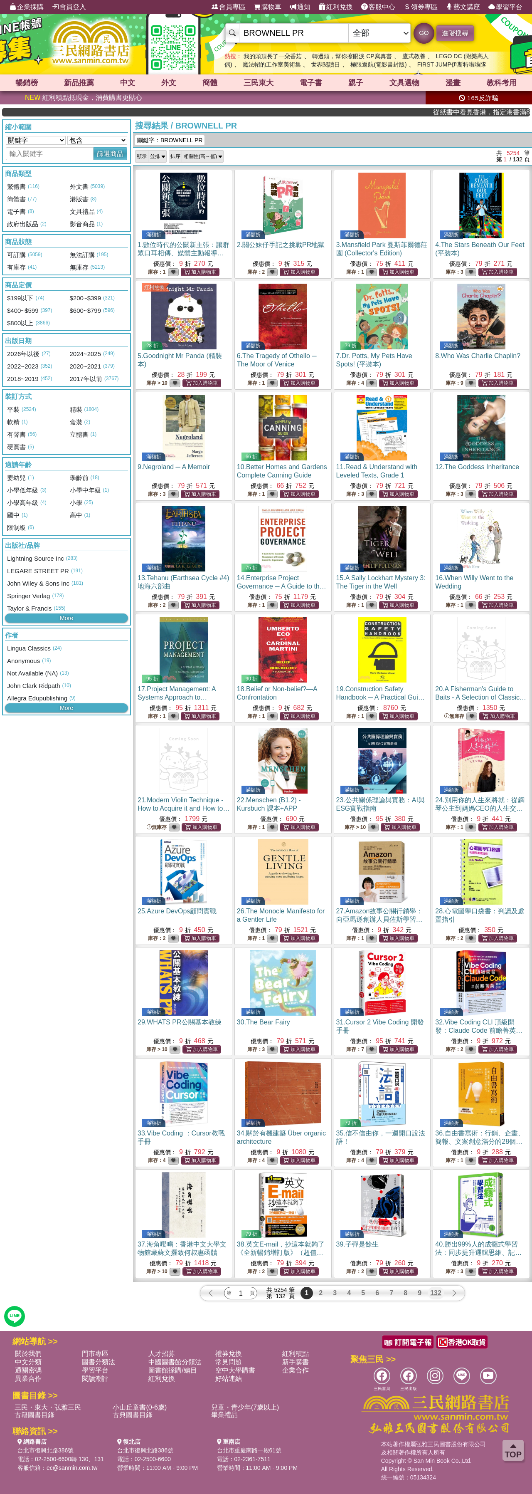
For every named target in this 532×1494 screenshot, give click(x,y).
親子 (355, 83)
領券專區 (421, 7)
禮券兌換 (228, 1353)
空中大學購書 (235, 1370)
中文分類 (28, 1361)
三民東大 (258, 83)
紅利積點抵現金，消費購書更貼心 (83, 97)
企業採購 (27, 7)
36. (479, 1141)
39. (357, 1244)
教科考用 (502, 83)
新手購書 (295, 1361)
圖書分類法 (98, 1361)
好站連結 (228, 1378)
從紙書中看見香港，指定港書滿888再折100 (500, 112)
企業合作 (295, 1370)
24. (479, 808)
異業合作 (28, 1378)
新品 (79, 83)
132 (435, 1292)
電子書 (311, 83)
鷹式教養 (414, 56)
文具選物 (404, 83)
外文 (168, 83)
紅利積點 (295, 1353)
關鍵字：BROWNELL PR (169, 140)
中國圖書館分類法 (175, 1361)
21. (183, 808)
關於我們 (28, 1353)
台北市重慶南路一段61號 (249, 1450)
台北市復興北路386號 (45, 1450)
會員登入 (69, 7)
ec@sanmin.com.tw (72, 1467)
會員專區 (229, 7)
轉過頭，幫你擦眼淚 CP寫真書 (352, 56)
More (66, 618)
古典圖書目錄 (133, 1414)
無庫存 (454, 716)
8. (477, 355)
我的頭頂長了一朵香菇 (273, 56)
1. (183, 253)
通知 (300, 7)
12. (477, 466)
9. (174, 466)
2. (281, 244)
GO (424, 32)
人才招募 (161, 1353)
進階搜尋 (455, 33)
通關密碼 (28, 1370)
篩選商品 (110, 153)
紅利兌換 (336, 7)
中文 (127, 83)
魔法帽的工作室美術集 (272, 64)
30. (263, 1022)
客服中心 (378, 7)
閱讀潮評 (95, 1378)
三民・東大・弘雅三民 (48, 1407)
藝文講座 (463, 7)
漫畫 (453, 83)
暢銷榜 (26, 83)
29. (180, 1022)
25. (177, 911)
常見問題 (228, 1361)
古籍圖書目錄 (34, 1414)
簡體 (209, 83)
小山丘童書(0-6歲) (140, 1407)
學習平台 (505, 7)
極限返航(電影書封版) (378, 64)
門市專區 (95, 1353)
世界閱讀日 (325, 64)
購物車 (267, 7)
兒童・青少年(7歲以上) (245, 1407)
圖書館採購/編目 (172, 1370)
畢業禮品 (224, 1414)
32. (478, 1030)
